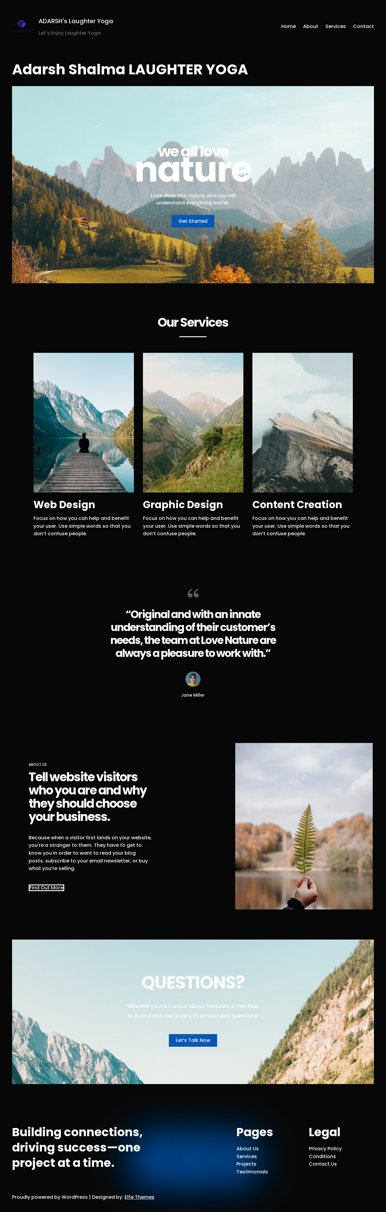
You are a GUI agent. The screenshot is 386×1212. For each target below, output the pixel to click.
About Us (247, 1148)
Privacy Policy (325, 1148)
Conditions (322, 1156)
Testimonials (252, 1171)
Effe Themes (139, 1197)
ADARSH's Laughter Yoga (76, 21)
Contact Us (323, 1164)
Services (246, 1156)
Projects (246, 1164)
